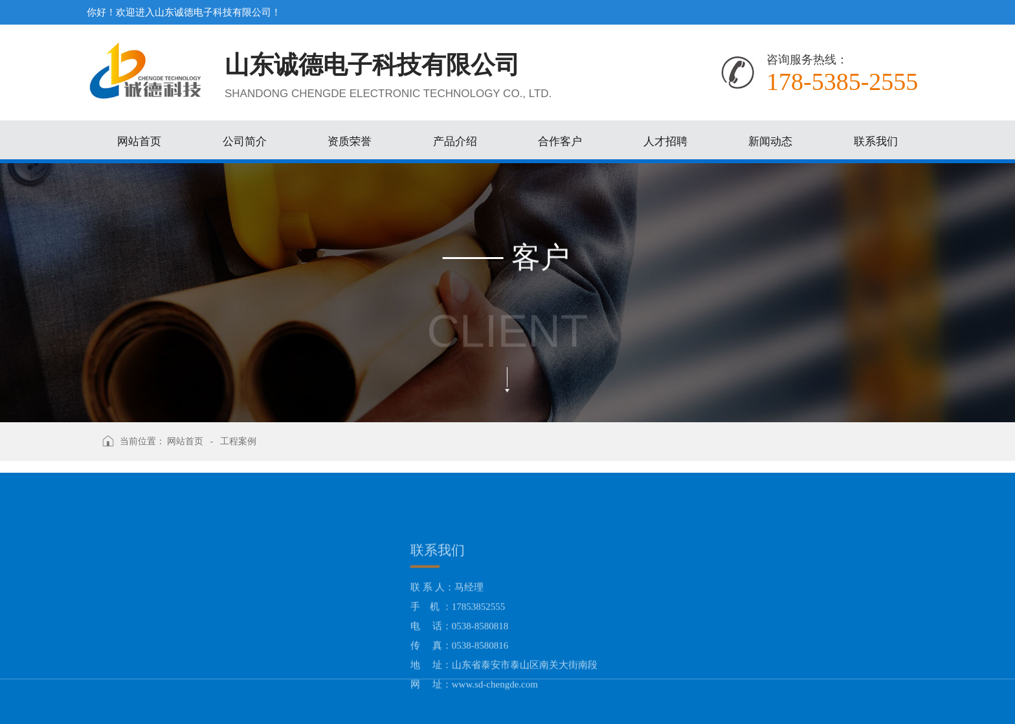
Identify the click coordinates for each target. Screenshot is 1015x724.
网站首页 (185, 441)
